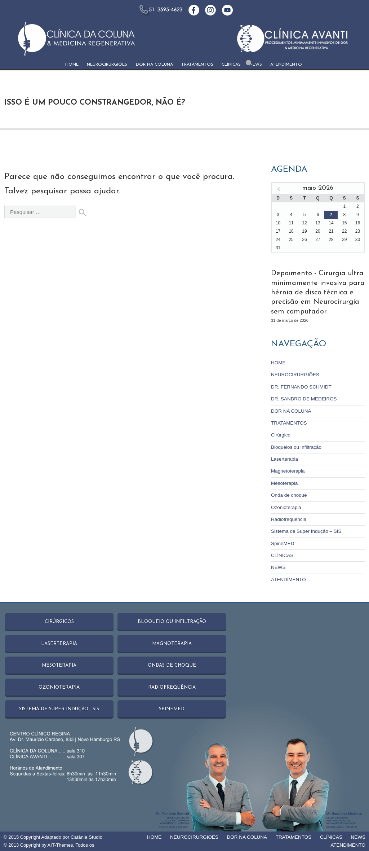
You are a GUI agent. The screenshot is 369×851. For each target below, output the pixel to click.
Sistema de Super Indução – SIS (305, 528)
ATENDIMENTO (286, 64)
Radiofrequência (288, 516)
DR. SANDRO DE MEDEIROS (302, 397)
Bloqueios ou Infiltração (295, 445)
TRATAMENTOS (197, 64)
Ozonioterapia (285, 505)
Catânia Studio (86, 831)
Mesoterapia (284, 481)
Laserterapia (284, 457)
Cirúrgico (280, 433)
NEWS (255, 64)
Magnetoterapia (287, 469)
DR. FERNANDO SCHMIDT (300, 386)
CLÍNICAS (231, 64)
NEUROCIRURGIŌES (107, 64)
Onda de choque (288, 493)
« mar (279, 189)
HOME (72, 64)
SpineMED (282, 540)
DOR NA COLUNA (154, 64)
